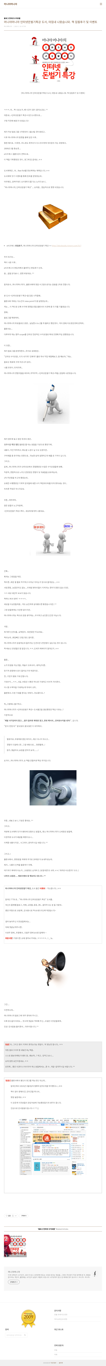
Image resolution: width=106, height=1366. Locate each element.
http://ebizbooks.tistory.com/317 (66, 245)
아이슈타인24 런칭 (60, 1319)
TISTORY (53, 1363)
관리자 (61, 1363)
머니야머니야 (10, 4)
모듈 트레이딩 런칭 (60, 1314)
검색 (25, 1335)
